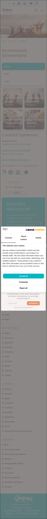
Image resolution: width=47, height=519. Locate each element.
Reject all (23, 288)
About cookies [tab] (23, 237)
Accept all (23, 276)
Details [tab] (38, 238)
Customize (23, 282)
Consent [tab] (8, 238)
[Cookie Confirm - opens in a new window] (35, 229)
